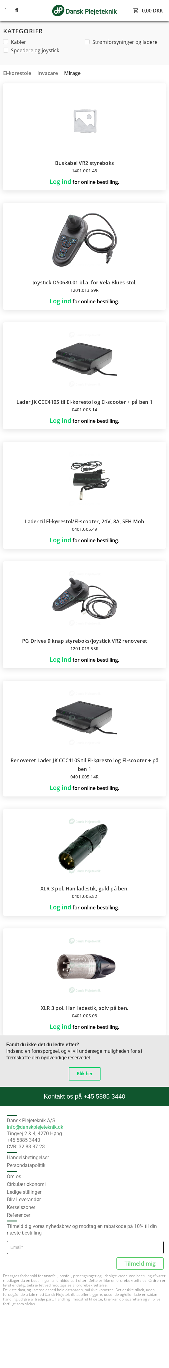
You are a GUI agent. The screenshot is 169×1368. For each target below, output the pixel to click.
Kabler (14, 42)
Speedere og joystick (31, 50)
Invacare (47, 73)
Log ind (60, 181)
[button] (9, 10)
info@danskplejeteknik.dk (35, 1127)
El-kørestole (17, 73)
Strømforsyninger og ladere (121, 42)
